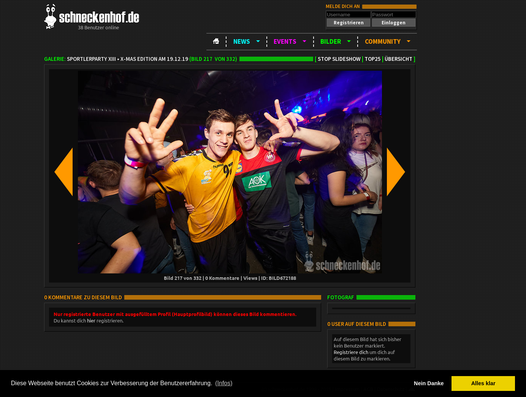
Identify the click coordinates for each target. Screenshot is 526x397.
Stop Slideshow (339, 59)
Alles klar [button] (483, 383)
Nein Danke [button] (429, 383)
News (241, 41)
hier (91, 320)
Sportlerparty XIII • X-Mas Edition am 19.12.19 (127, 59)
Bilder (330, 41)
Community (383, 41)
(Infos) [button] (223, 383)
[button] (348, 23)
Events (285, 41)
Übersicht (398, 59)
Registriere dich (351, 352)
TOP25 (372, 59)
